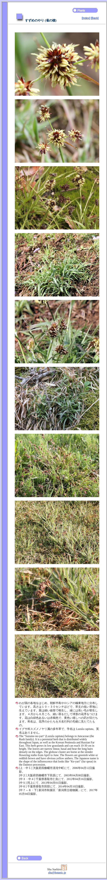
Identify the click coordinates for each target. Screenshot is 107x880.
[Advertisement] (57, 824)
